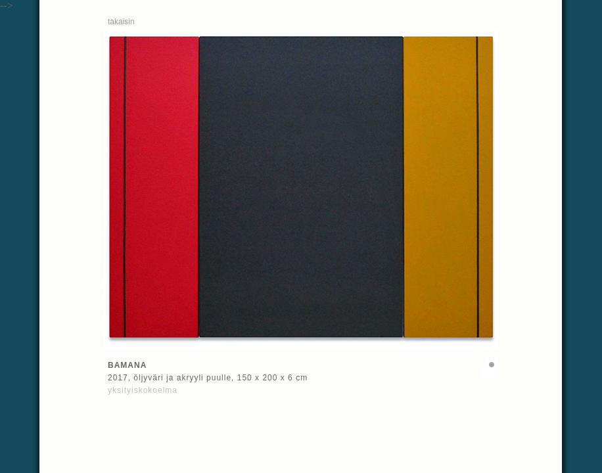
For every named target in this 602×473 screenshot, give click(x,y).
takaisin (121, 21)
